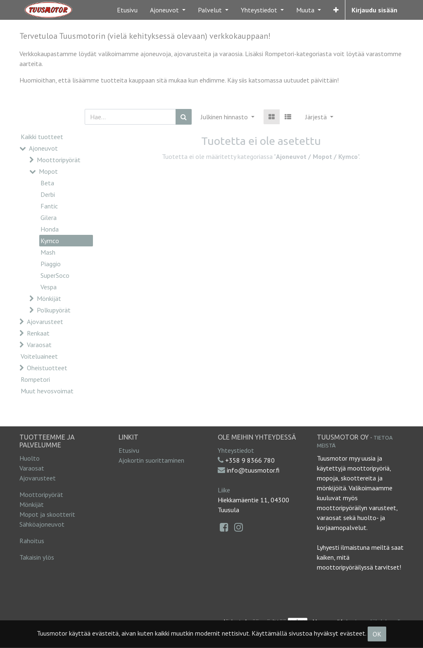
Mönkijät (49, 298)
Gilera (48, 217)
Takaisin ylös (36, 557)
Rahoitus (31, 541)
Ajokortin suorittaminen (151, 460)
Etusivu (129, 450)
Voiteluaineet (39, 356)
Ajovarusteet (45, 321)
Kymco (49, 240)
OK (377, 634)
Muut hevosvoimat (47, 391)
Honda (49, 229)
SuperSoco (54, 275)
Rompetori (35, 379)
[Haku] (184, 117)
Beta (47, 183)
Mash (47, 252)
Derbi (47, 194)
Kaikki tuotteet (42, 136)
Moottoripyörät (59, 160)
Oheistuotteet (47, 368)
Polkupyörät (54, 310)
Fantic (49, 206)
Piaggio (50, 264)
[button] (336, 10)
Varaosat (39, 345)
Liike (224, 490)
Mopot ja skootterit (47, 514)
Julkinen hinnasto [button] (225, 117)
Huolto (29, 458)
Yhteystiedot (236, 450)
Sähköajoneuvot (41, 524)
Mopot (48, 171)
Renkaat (38, 333)
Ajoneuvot (43, 148)
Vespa (48, 287)
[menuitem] (127, 10)
